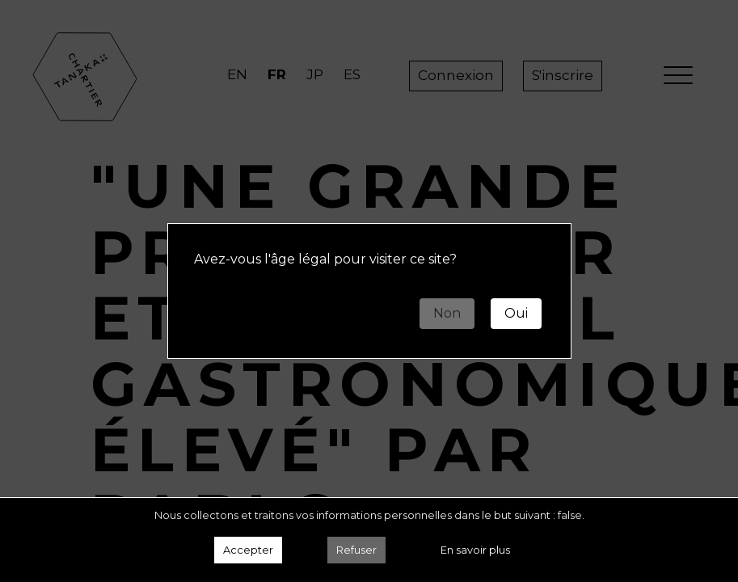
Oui (516, 313)
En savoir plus (475, 550)
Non (447, 313)
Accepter (248, 550)
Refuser (356, 550)
